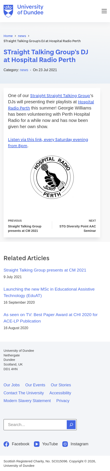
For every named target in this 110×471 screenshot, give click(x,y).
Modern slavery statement (27, 401)
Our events (35, 385)
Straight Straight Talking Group (60, 95)
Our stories (61, 385)
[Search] (71, 424)
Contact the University (24, 393)
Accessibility (60, 393)
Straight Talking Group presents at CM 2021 (45, 270)
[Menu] (104, 11)
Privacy (62, 401)
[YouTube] (46, 444)
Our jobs (12, 385)
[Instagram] (75, 444)
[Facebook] (16, 444)
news (24, 70)
